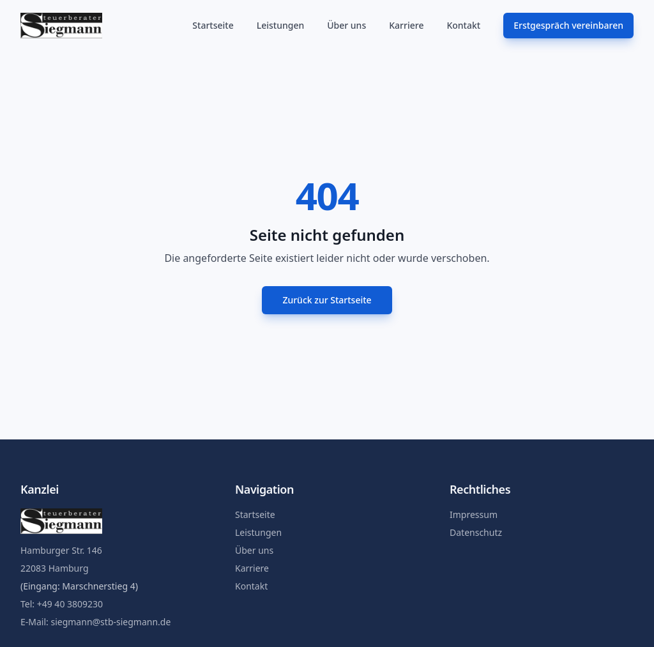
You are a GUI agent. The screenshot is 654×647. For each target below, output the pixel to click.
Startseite (212, 25)
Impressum (474, 514)
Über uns (346, 25)
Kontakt (463, 25)
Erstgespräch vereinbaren (568, 25)
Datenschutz (476, 532)
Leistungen (281, 25)
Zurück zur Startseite (326, 300)
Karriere (406, 25)
